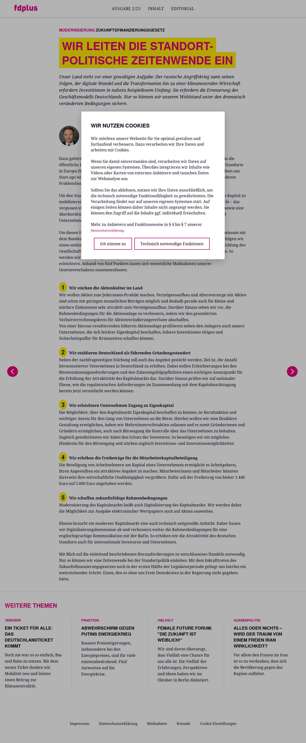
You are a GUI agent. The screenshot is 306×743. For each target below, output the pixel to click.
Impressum (76, 723)
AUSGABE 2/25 (126, 8)
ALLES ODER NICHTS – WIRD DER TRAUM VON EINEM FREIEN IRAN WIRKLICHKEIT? (258, 639)
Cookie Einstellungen (221, 723)
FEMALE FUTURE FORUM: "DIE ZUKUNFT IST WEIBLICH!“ (185, 636)
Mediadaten (158, 723)
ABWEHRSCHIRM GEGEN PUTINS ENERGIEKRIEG (107, 633)
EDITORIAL (182, 8)
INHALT (156, 8)
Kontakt (185, 723)
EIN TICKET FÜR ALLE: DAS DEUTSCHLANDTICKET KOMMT (29, 639)
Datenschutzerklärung (116, 723)
